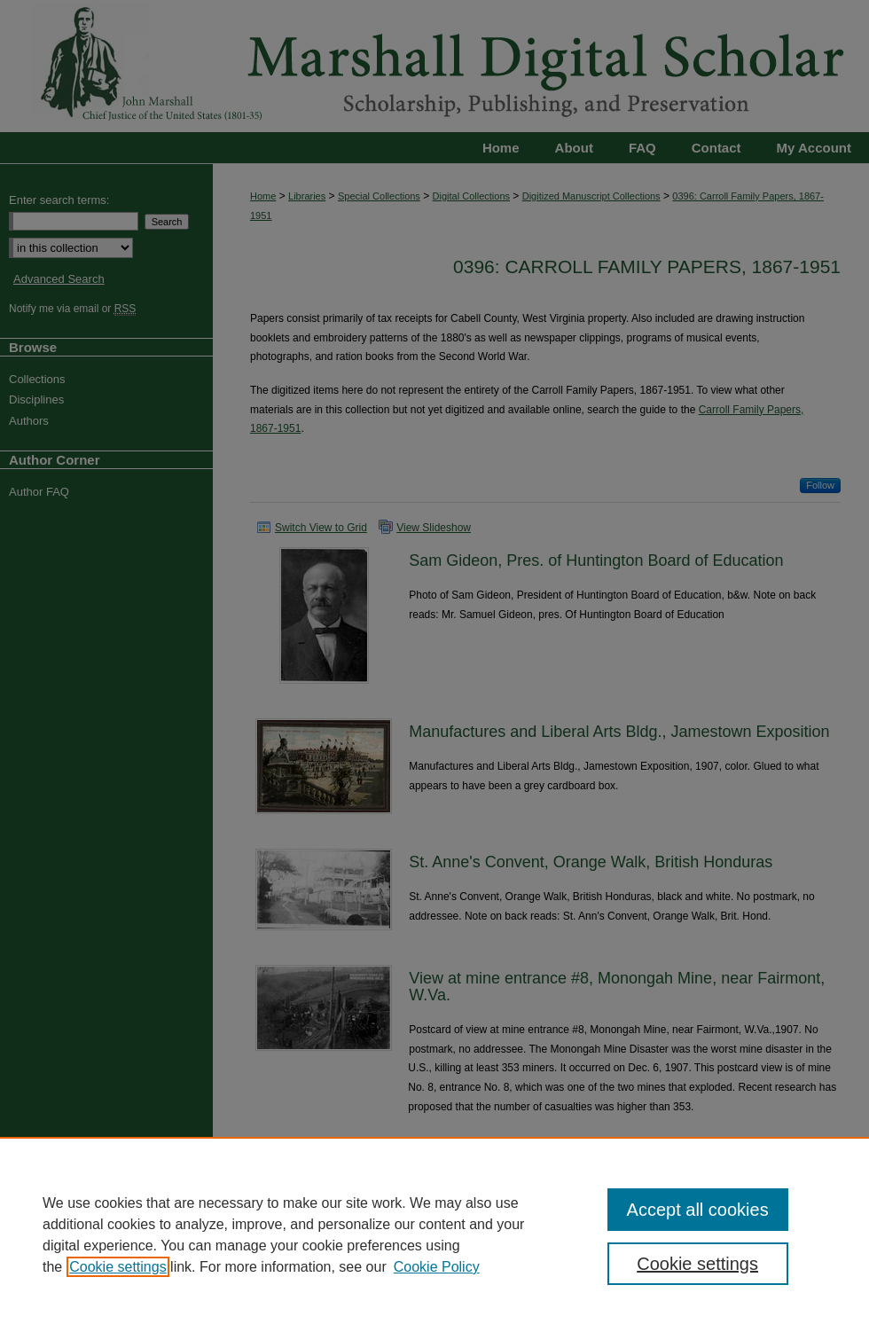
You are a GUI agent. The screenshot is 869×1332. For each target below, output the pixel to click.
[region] (434, 1234)
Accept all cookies (698, 1209)
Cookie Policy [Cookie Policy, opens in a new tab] (437, 1266)
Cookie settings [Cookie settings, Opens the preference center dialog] (697, 1263)
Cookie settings (117, 1266)
